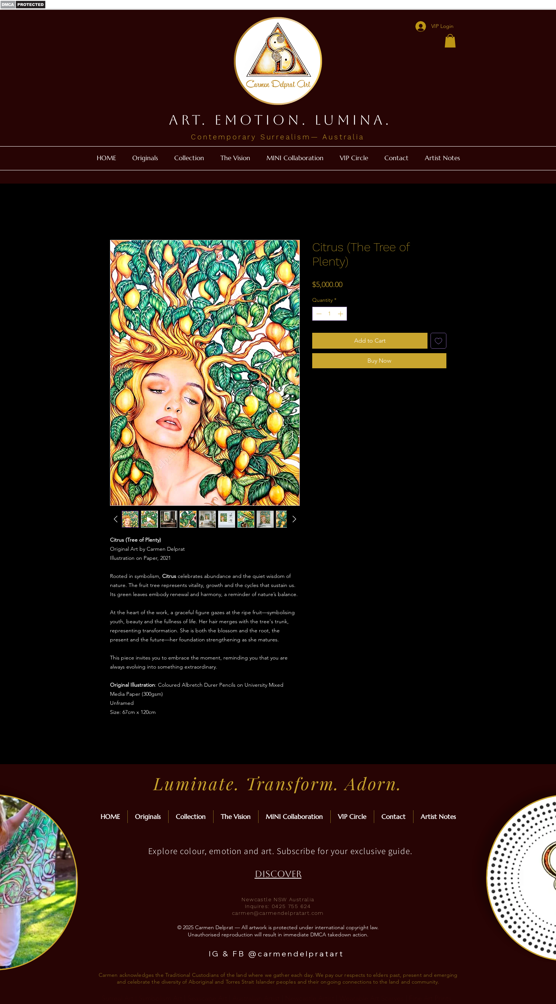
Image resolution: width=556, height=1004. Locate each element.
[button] (450, 41)
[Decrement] (318, 313)
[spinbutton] (329, 313)
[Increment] (341, 313)
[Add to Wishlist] (438, 341)
